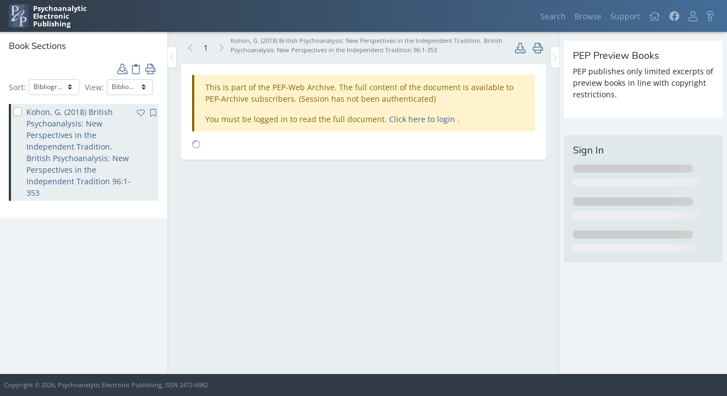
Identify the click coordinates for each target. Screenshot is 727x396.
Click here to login (423, 119)
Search (553, 16)
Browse (588, 16)
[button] (693, 16)
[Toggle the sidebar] (172, 57)
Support (625, 16)
